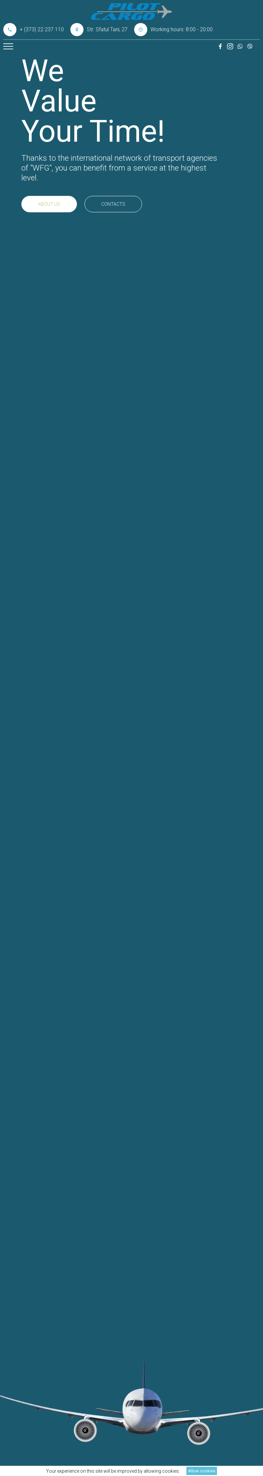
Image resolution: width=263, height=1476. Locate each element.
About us (49, 204)
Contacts (113, 204)
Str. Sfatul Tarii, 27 (99, 29)
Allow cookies (201, 1470)
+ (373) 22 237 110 (33, 29)
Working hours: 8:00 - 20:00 (173, 29)
